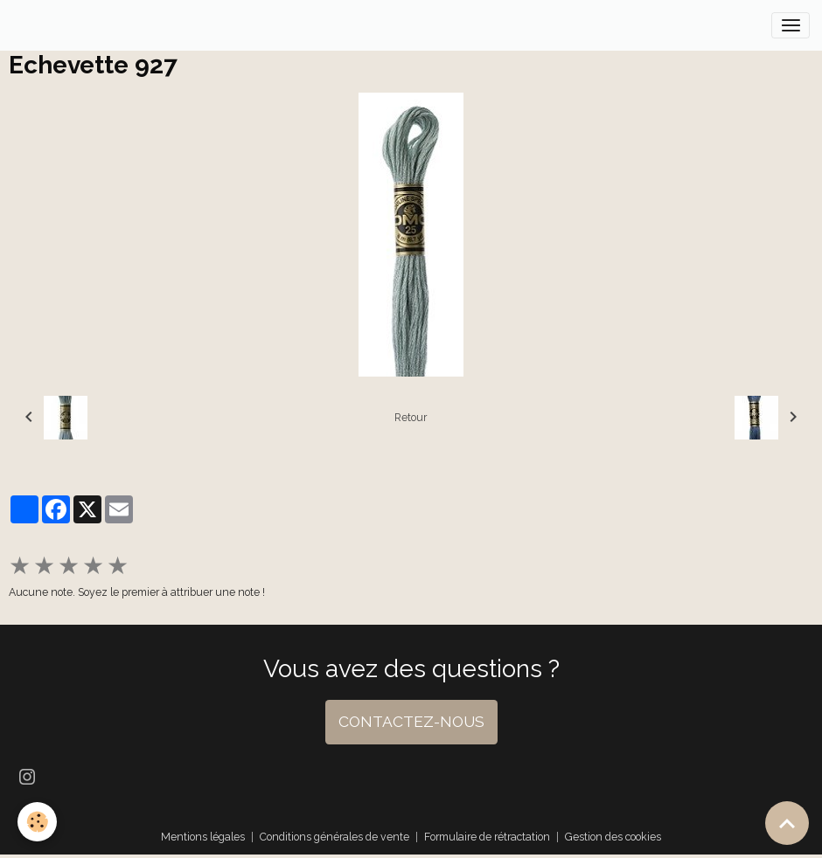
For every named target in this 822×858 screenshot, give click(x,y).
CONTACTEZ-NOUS (411, 721)
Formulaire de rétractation (487, 836)
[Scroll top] (787, 823)
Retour (410, 417)
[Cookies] (37, 821)
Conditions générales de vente (334, 836)
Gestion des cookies (613, 836)
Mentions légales (203, 836)
